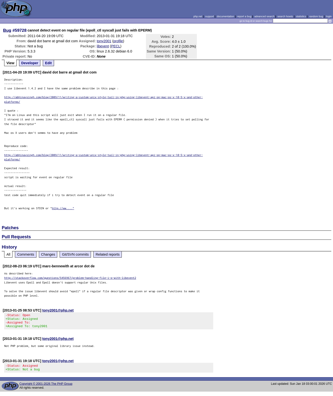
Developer (29, 63)
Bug (7, 30)
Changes (48, 254)
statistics (301, 16)
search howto (285, 16)
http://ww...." (63, 208)
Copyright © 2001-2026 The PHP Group (45, 388)
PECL (115, 46)
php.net (197, 16)
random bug (316, 16)
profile (118, 41)
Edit (48, 63)
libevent (103, 46)
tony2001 (104, 41)
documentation (225, 16)
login (329, 16)
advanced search (264, 16)
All (8, 254)
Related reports (108, 254)
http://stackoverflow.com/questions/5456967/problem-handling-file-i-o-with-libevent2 (70, 277)
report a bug (244, 16)
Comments (25, 254)
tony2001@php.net (58, 310)
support (209, 16)
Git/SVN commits (75, 254)
